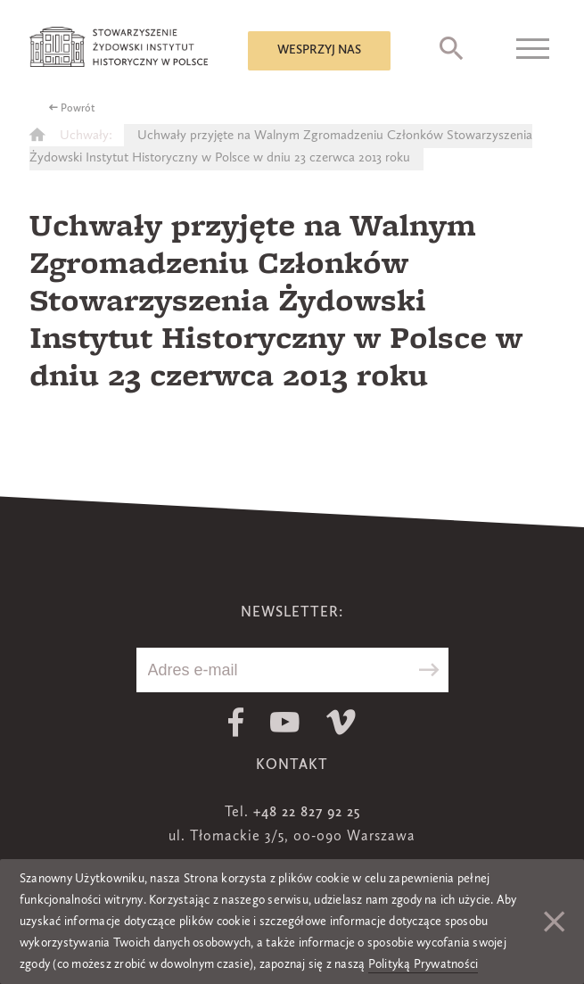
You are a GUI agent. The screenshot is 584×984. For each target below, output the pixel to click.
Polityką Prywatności (423, 964)
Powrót (78, 108)
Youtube (285, 722)
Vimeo (341, 722)
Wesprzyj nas (319, 50)
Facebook (236, 722)
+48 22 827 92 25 (306, 813)
